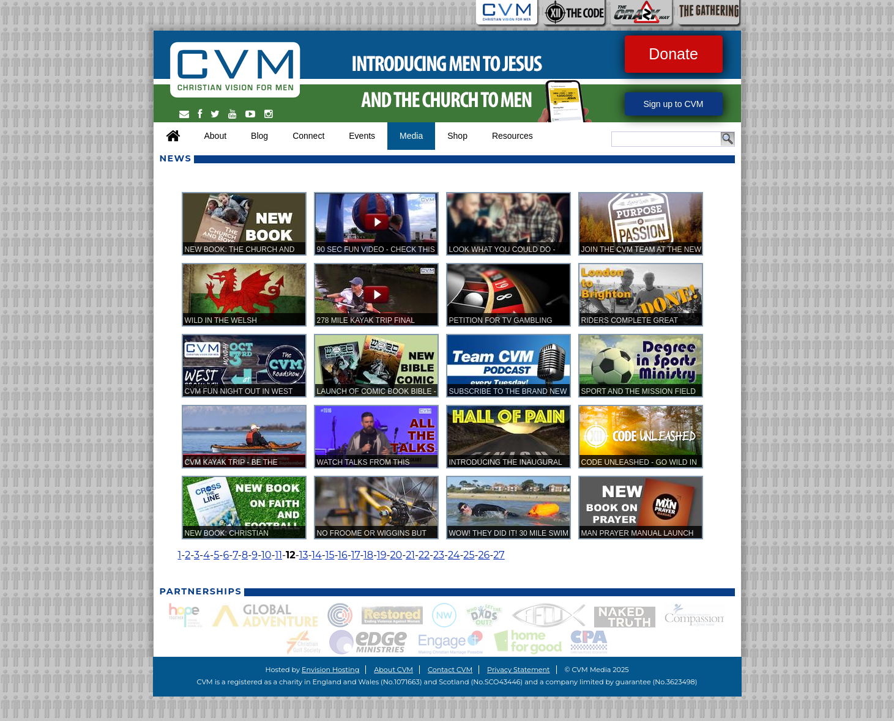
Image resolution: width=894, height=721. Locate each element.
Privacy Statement (518, 669)
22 (424, 555)
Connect (308, 136)
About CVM (393, 669)
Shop (457, 136)
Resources (512, 136)
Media (411, 136)
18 (368, 555)
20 (396, 555)
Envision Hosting (330, 669)
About (215, 136)
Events (362, 136)
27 (498, 555)
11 (278, 555)
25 (468, 555)
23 (438, 555)
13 (303, 555)
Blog (259, 136)
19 (382, 555)
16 (343, 555)
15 (330, 555)
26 (484, 555)
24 (454, 555)
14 (316, 555)
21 (410, 555)
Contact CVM (450, 669)
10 (266, 555)
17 (355, 555)
